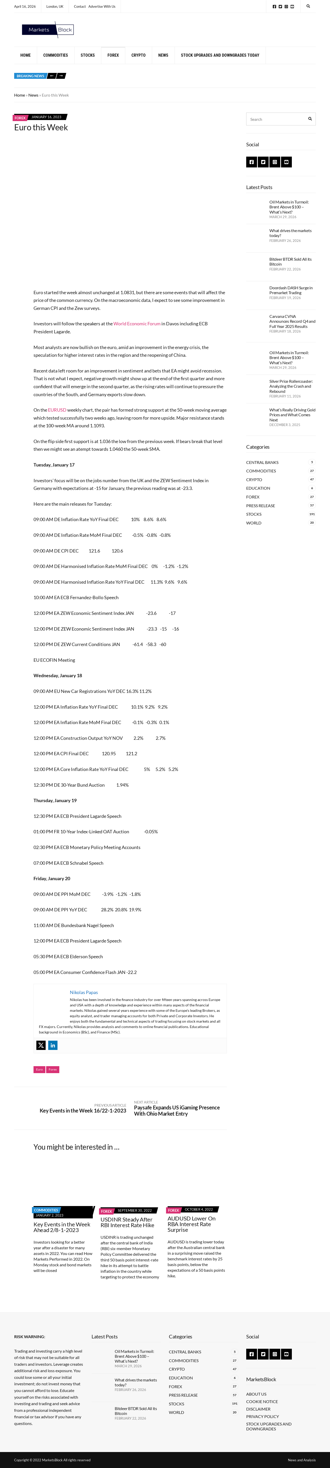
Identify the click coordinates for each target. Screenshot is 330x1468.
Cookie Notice (262, 1401)
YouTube (292, 7)
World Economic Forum (137, 328)
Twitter (280, 7)
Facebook (274, 7)
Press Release (260, 509)
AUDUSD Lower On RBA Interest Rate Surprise (192, 1228)
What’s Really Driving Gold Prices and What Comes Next (292, 419)
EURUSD (57, 414)
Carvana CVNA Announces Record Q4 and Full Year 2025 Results (292, 325)
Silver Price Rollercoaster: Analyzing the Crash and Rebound (291, 390)
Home (25, 59)
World (253, 527)
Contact (80, 6)
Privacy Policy (262, 1416)
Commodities (55, 59)
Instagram (286, 7)
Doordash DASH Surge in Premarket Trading (291, 295)
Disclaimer (258, 1408)
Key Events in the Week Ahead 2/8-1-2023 (62, 1231)
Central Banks (262, 466)
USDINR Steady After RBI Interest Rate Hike (127, 1226)
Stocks (88, 59)
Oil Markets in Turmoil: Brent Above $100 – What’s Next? (289, 211)
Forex (113, 59)
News (163, 59)
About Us (256, 1393)
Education (258, 492)
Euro (39, 1074)
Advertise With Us (102, 6)
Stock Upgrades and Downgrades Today (220, 59)
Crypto (138, 59)
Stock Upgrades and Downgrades (269, 1426)
